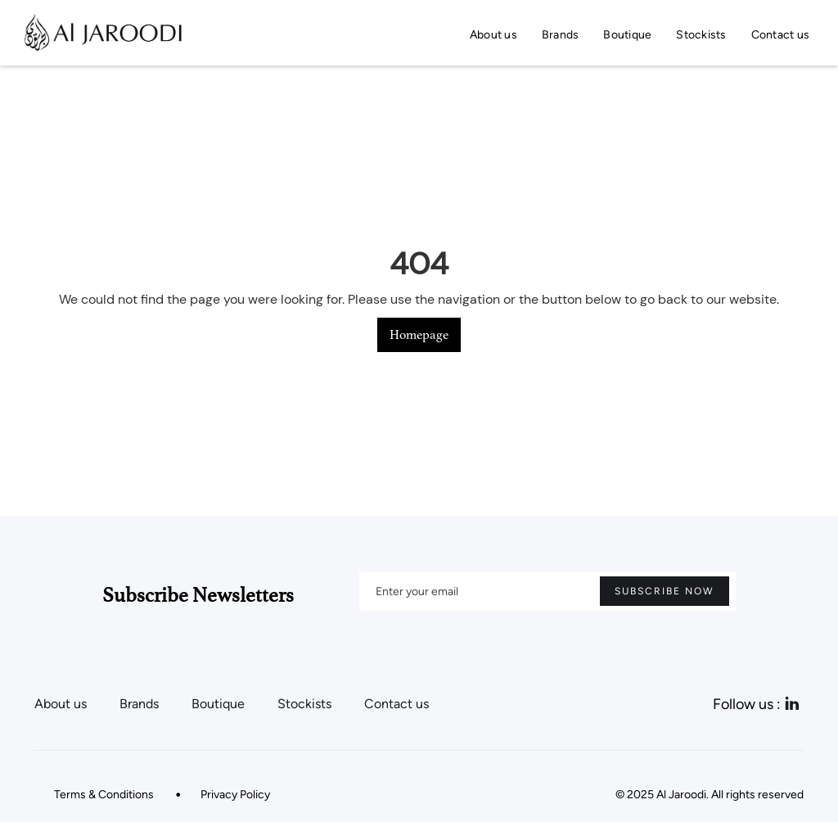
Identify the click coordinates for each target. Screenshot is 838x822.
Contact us (780, 35)
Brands (560, 35)
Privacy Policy (235, 795)
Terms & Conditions (104, 795)
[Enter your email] (547, 591)
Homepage (419, 334)
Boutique (627, 35)
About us (493, 35)
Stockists (701, 35)
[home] (101, 32)
